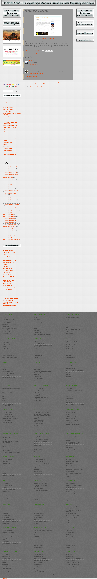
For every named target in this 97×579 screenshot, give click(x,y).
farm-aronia (5, 564)
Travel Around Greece (7, 547)
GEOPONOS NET (6, 568)
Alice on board (6, 487)
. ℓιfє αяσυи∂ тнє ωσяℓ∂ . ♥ (9, 252)
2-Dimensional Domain (71, 322)
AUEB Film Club (38, 443)
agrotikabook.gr (6, 556)
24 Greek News (6, 129)
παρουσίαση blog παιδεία (9, 216)
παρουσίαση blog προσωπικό (36, 53)
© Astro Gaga (69, 365)
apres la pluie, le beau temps (9, 357)
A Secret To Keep (7, 157)
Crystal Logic (37, 467)
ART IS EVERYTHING (7, 420)
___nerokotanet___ (7, 392)
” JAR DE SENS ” (38, 388)
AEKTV (36, 353)
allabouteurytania (38, 556)
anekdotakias (37, 376)
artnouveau (37, 402)
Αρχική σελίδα (47, 83)
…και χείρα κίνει (7, 111)
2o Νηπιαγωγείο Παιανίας (9, 138)
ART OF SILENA (38, 495)
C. (34, 447)
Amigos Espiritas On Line (9, 260)
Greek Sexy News (38, 547)
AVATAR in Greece (70, 324)
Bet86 (35, 328)
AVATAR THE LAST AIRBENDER (74, 329)
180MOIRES (68, 400)
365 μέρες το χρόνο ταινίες (40, 441)
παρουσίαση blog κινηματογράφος (11, 204)
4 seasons (5, 144)
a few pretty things (7, 148)
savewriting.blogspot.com (48, 38)
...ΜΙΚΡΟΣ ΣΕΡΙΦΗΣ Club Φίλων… (74, 317)
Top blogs (31, 69)
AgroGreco (5, 461)
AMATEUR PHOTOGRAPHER (41, 560)
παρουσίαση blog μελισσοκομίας (10, 210)
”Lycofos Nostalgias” (39, 459)
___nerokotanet (69, 388)
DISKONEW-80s (38, 473)
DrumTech (36, 475)
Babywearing (5, 493)
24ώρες (5, 131)
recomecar (5, 307)
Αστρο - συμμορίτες (70, 380)
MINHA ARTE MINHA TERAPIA (10, 298)
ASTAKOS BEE (6, 463)
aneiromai (68, 394)
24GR (3, 396)
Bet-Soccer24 (37, 332)
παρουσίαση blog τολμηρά (9, 230)
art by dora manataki (7, 424)
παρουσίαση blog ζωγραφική (9, 197)
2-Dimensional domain (8, 134)
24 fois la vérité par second (9, 127)
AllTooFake (5, 507)
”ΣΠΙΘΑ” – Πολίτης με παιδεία (10, 101)
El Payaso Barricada (8, 270)
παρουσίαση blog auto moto (9, 168)
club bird (4, 562)
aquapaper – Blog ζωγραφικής (10, 418)
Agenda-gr (36, 534)
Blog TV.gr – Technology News (73, 346)
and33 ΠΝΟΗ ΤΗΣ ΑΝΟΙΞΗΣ (41, 490)
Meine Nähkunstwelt (8, 294)
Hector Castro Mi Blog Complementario (8, 281)
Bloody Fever (37, 445)
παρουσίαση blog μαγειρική (9, 207)
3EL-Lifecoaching (7, 142)
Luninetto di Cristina (8, 289)
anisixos (36, 523)
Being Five (5, 495)
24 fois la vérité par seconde (41, 439)
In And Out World (6, 515)
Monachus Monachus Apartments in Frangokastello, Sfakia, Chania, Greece (10, 538)
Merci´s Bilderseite (7, 296)
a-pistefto (5, 159)
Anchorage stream (38, 488)
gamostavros (5, 513)
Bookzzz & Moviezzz (7, 371)
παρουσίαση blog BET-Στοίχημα (10, 166)
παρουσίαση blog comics (9, 170)
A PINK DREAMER (7, 414)
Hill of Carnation (7, 283)
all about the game (38, 423)
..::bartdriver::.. (69, 319)
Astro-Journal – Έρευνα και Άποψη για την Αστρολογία (74, 367)
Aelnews (36, 357)
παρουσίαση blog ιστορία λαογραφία (11, 201)
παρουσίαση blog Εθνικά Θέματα (10, 174)
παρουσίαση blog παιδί (8, 214)
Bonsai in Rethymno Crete (9, 560)
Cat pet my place (6, 498)
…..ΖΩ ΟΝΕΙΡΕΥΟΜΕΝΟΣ (40, 483)
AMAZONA (36, 536)
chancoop (5, 264)
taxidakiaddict (6, 541)
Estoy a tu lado (6, 272)
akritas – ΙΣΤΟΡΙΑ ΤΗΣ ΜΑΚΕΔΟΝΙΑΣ (8, 436)
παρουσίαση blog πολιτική (9, 222)
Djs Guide (36, 469)
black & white (37, 566)
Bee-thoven (5, 470)
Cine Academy (37, 451)
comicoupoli (69, 331)
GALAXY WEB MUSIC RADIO (73, 351)
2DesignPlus (6, 136)
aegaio (4, 400)
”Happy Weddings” (39, 390)
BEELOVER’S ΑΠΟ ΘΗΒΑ (8, 475)
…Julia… (36, 532)
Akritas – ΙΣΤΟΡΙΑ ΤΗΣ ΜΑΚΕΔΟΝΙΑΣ (8, 405)
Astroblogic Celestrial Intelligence (74, 370)
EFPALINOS (5, 511)
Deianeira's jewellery (8, 268)
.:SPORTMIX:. (37, 341)
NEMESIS (4, 446)
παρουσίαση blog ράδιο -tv (9, 226)
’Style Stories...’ (6, 342)
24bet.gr (36, 317)
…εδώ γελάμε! (69, 398)
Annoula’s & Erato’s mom (8, 489)
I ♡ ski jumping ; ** (7, 285)
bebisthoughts (6, 491)
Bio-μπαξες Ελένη (6, 558)
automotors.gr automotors (9, 324)
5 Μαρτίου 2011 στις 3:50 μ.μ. (36, 64)
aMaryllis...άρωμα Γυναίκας (41, 521)
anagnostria (5, 367)
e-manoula (5, 500)
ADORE (4, 346)
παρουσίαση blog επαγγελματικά (10, 190)
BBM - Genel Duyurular (8, 262)
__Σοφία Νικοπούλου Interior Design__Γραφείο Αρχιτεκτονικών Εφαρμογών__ (42, 394)
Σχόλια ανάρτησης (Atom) (36, 86)
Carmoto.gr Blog (6, 333)
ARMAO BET (37, 319)
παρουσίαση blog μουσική (9, 212)
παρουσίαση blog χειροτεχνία (10, 237)
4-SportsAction (6, 146)
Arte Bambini (37, 400)
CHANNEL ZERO (38, 449)
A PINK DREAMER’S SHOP (9, 154)
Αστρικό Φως (69, 378)
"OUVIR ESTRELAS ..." (8, 250)
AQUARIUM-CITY (38, 378)
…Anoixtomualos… (8, 107)
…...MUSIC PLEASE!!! (39, 461)
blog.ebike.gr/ (5, 326)
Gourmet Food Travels (8, 532)
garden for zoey (6, 566)
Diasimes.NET (37, 538)
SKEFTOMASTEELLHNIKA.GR (10, 521)
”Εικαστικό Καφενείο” (7, 412)
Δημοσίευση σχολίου (32, 76)
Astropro (68, 372)
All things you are (38, 517)
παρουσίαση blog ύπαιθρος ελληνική (11, 239)
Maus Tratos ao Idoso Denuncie (11, 292)
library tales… (5, 380)
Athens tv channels (70, 344)
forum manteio (6, 444)
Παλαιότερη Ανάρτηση (65, 83)
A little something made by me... (11, 152)
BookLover (5, 369)
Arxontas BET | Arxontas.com (41, 322)
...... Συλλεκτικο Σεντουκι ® (40, 365)
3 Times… (5, 140)
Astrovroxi (68, 374)
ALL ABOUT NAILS (7, 351)
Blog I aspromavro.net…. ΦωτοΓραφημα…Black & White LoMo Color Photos (42, 570)
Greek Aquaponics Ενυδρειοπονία (11, 571)
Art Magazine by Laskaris (8, 429)
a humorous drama (7, 150)
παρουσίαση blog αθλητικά (9, 179)
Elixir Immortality (38, 543)
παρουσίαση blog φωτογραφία (10, 235)
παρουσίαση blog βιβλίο (8, 184)
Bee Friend (5, 468)
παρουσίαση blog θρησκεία (9, 199)
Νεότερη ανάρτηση (29, 83)
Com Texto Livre (7, 266)
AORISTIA (36, 493)
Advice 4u (36, 374)
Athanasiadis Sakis (39, 497)
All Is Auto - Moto (6, 317)
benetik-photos (38, 564)
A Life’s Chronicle (38, 515)
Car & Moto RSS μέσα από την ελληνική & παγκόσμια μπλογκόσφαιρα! (10, 330)
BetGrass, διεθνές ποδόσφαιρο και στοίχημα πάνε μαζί (42, 335)
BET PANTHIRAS (38, 324)
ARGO (4, 439)
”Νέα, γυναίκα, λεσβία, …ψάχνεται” (43, 530)
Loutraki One (5, 517)
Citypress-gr (5, 509)
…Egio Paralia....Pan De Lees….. (42, 412)
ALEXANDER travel (7, 530)
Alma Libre (36, 519)
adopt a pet (37, 369)
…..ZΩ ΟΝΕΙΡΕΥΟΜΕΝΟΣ (9, 105)
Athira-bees (5, 465)
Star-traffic (68, 376)
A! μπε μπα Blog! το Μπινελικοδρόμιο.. (39, 421)
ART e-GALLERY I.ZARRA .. (9, 427)
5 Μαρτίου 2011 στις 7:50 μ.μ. (36, 73)
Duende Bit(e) (5, 375)
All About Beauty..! (7, 348)
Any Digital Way (38, 429)
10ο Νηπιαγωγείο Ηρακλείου (10, 125)
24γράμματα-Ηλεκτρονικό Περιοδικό (75, 404)
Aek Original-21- (38, 355)
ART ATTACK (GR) (7, 422)
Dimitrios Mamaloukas (8, 373)
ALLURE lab (5, 353)
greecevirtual (5, 534)
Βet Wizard (36, 326)
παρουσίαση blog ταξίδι (8, 228)
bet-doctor (36, 330)
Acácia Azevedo (7, 254)
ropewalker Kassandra (8, 519)
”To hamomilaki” (6, 483)
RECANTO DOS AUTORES (9, 305)
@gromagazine (6, 554)
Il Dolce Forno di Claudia (9, 287)
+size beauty (6, 116)
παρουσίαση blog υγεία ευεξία (10, 232)
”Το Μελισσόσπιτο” (7, 459)
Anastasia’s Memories (39, 562)
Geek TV (68, 353)
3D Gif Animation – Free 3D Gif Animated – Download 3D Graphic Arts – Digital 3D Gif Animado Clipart (42, 416)
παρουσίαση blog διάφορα (9, 186)
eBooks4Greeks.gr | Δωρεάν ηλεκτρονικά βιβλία (9, 378)
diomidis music (38, 471)
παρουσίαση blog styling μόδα (10, 172)
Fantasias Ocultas (7, 274)
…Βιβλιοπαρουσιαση (7, 365)
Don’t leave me (37, 541)
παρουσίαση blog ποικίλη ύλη (10, 220)
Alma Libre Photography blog (41, 558)
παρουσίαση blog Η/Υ (8, 177)
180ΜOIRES (5, 394)
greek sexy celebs (38, 545)
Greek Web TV (69, 355)
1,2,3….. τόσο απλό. (39, 343)
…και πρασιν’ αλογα (8, 109)
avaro (35, 405)
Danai (30, 60)
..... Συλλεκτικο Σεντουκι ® (9, 103)
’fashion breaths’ (6, 344)
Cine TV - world (69, 348)
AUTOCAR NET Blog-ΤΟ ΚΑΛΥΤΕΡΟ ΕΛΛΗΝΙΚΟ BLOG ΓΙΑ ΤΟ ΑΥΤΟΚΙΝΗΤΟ (10, 321)
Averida (36, 499)
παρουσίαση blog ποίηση (9, 218)
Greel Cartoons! (69, 333)
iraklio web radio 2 (70, 357)
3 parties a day (37, 509)
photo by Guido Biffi (8, 300)
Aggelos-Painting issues (8, 416)
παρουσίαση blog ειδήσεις (9, 188)
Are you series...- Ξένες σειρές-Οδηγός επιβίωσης (41, 381)
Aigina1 (4, 402)
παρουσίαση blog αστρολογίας (10, 181)
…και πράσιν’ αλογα (39, 507)
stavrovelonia (5, 523)
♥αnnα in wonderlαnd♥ (8, 355)
